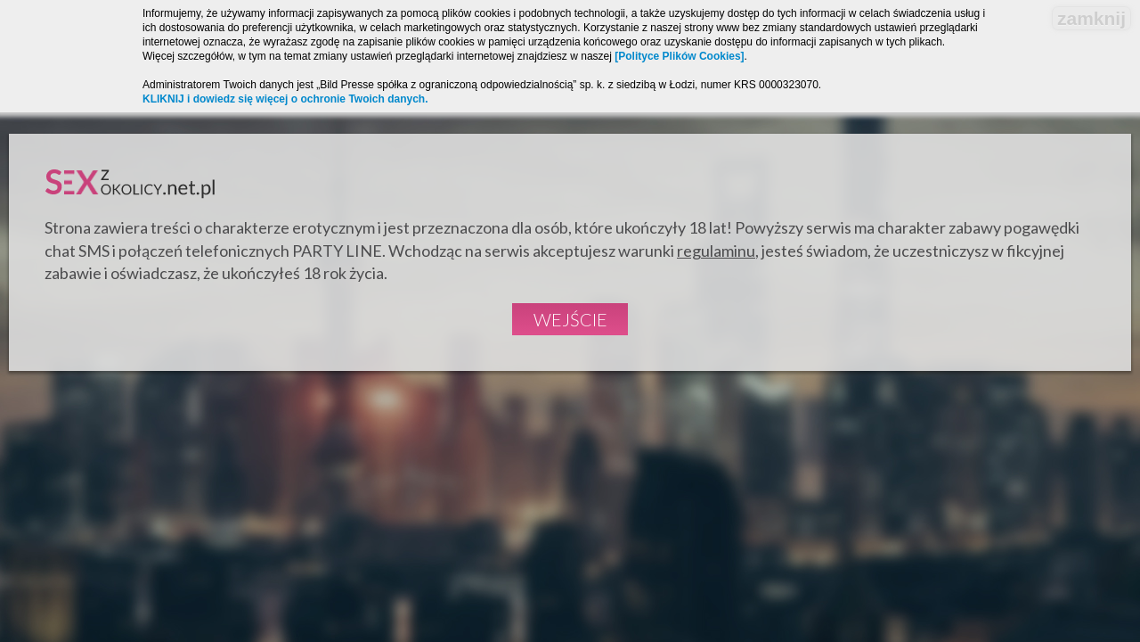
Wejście (570, 319)
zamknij (1091, 18)
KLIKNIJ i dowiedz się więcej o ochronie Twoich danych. (285, 99)
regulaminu (716, 250)
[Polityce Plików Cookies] (679, 56)
